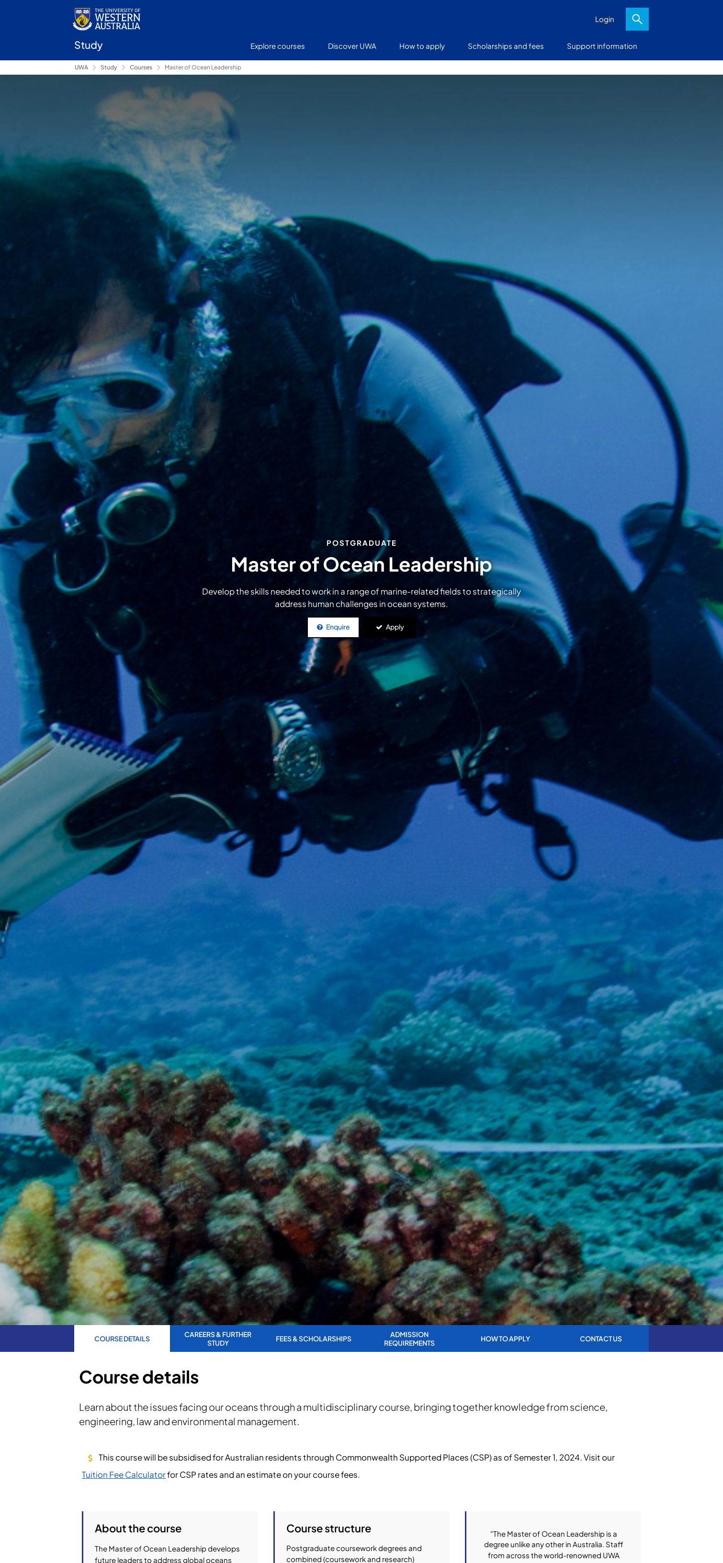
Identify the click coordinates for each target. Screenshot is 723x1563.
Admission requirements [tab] (409, 1338)
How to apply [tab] (505, 1338)
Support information (602, 45)
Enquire (338, 626)
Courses (141, 67)
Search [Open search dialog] (637, 19)
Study (109, 67)
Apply (395, 626)
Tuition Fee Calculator (124, 1474)
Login (604, 18)
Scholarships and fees (506, 45)
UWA (81, 67)
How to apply (422, 45)
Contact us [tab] (601, 1338)
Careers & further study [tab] (217, 1338)
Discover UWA (352, 45)
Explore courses (277, 45)
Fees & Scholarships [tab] (313, 1338)
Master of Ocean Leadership (203, 67)
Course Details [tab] (122, 1338)
